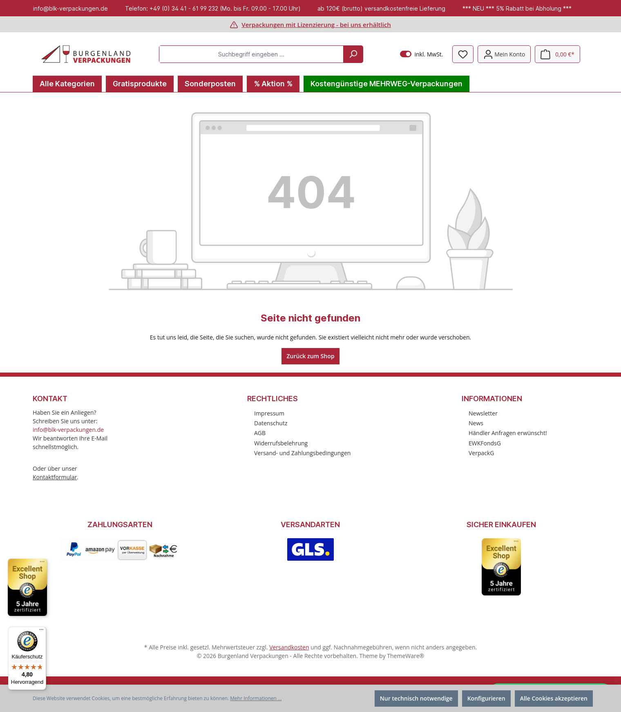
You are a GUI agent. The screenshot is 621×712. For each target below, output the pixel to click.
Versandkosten (289, 647)
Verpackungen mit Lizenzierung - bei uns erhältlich (316, 24)
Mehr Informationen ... (255, 698)
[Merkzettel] (463, 54)
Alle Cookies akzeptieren (553, 698)
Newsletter (483, 413)
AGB (260, 433)
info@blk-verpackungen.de (68, 429)
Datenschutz (270, 423)
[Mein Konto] (504, 54)
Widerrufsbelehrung (281, 443)
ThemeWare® (405, 656)
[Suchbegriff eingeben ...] (251, 54)
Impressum (269, 413)
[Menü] (41, 631)
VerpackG (481, 453)
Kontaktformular (55, 477)
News (476, 423)
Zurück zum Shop (311, 356)
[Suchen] (353, 54)
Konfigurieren (486, 698)
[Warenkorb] (557, 54)
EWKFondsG (485, 443)
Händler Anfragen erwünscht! (508, 433)
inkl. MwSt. (421, 54)
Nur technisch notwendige (416, 698)
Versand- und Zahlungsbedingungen (302, 453)
